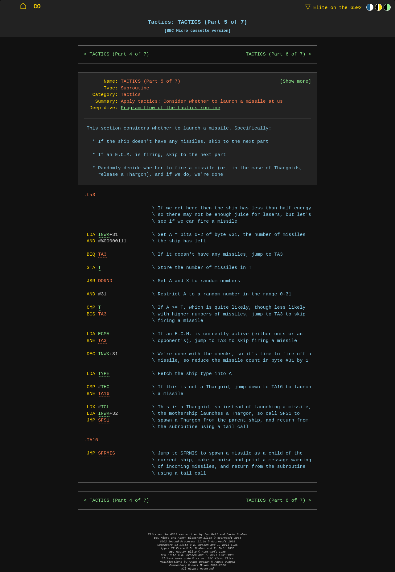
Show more (295, 81)
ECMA (103, 334)
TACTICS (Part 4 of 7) (119, 54)
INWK (103, 235)
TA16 (103, 394)
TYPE (103, 374)
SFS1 (103, 420)
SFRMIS (106, 453)
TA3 (102, 254)
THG (105, 387)
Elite (332, 7)
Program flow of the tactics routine (170, 108)
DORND (105, 281)
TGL (105, 407)
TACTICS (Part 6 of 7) (276, 54)
